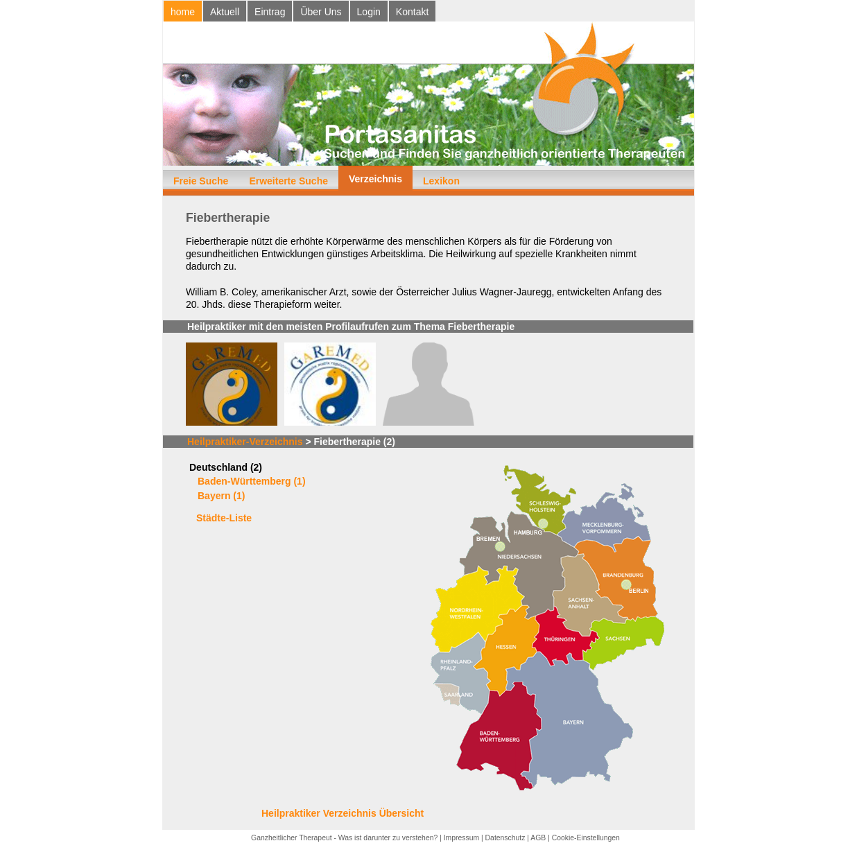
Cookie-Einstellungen (586, 838)
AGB (538, 838)
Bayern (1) (221, 495)
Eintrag (269, 11)
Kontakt (412, 11)
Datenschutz (505, 838)
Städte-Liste (224, 517)
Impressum (461, 838)
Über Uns (320, 11)
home (183, 11)
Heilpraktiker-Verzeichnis (245, 441)
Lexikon (441, 180)
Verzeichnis (375, 178)
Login (369, 11)
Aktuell (224, 11)
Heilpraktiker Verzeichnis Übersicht (342, 813)
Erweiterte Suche (288, 180)
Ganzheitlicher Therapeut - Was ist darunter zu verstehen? (344, 838)
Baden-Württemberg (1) (252, 481)
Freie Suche (200, 180)
